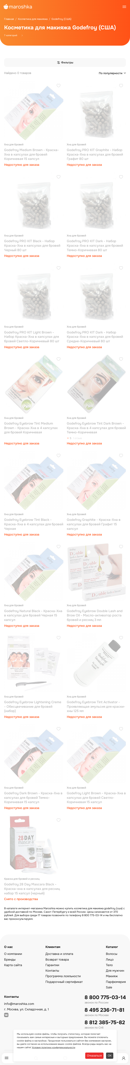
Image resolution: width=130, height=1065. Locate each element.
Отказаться (94, 1055)
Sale (109, 987)
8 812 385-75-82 (105, 1022)
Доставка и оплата (59, 954)
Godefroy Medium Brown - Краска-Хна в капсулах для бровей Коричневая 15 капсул (31, 154)
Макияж (112, 976)
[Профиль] (124, 1058)
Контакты (52, 971)
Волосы (111, 954)
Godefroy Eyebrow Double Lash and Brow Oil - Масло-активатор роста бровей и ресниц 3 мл (95, 615)
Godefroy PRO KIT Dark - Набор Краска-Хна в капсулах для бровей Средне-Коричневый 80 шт (95, 336)
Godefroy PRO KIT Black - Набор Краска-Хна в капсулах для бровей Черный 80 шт (32, 245)
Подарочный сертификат (64, 982)
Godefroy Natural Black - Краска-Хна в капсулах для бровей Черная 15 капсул (33, 615)
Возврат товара (57, 959)
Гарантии (52, 965)
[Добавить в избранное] (58, 86)
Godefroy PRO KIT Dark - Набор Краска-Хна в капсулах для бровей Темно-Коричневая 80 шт (95, 245)
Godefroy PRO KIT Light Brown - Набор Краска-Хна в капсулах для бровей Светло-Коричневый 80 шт (31, 336)
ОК (110, 1055)
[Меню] (6, 1058)
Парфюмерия (116, 982)
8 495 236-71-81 (104, 1010)
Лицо (110, 959)
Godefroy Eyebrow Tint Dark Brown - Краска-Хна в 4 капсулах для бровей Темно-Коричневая (96, 427)
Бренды (9, 959)
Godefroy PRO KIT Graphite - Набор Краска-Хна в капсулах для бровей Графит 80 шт (95, 154)
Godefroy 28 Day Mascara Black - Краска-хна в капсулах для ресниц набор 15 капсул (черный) (32, 888)
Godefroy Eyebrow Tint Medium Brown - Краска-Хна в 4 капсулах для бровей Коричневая (31, 427)
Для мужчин (115, 971)
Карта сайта (13, 965)
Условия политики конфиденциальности (53, 1047)
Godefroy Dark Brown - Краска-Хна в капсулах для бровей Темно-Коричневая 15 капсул (33, 797)
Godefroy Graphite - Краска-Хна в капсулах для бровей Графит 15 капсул (94, 524)
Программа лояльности (63, 976)
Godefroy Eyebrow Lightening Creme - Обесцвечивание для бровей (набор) (32, 706)
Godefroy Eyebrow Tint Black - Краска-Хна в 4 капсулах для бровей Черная (33, 524)
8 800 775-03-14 (105, 997)
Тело (109, 965)
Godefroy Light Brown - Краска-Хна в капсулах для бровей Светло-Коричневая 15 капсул (96, 797)
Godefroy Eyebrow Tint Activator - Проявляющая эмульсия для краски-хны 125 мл (96, 706)
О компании (13, 954)
